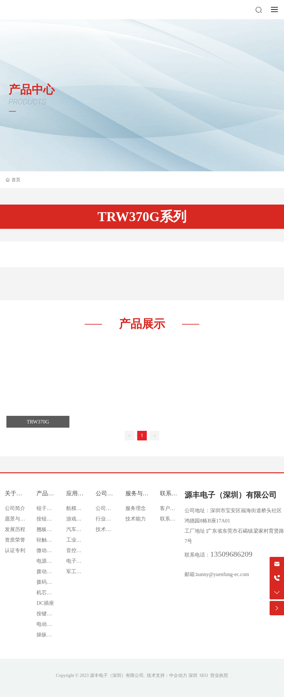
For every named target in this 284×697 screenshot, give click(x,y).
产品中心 (32, 89)
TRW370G (38, 421)
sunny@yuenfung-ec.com (222, 574)
